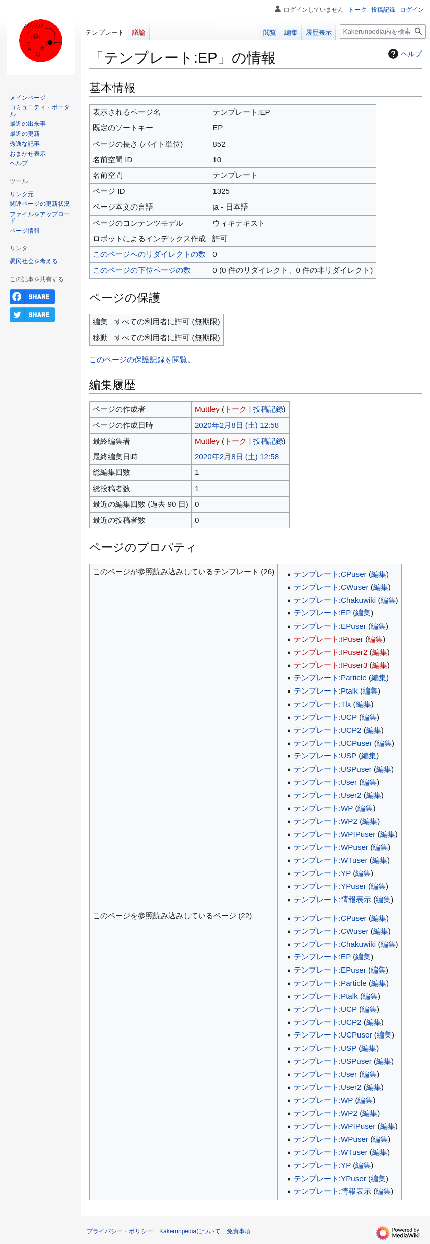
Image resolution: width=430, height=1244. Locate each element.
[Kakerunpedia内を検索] (383, 31)
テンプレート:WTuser (331, 860)
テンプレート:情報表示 (332, 899)
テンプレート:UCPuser (333, 743)
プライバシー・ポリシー (120, 1231)
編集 (378, 574)
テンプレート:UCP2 (328, 730)
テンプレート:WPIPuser (335, 834)
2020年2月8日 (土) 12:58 (237, 425)
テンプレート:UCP (325, 717)
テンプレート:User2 (328, 795)
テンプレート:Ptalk (326, 690)
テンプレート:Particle (330, 677)
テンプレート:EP (322, 612)
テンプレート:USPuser (333, 769)
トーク (235, 409)
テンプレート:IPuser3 (331, 665)
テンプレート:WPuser (331, 847)
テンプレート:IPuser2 (331, 652)
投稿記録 (268, 409)
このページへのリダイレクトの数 (149, 254)
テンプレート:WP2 (325, 821)
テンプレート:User (325, 782)
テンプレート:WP (323, 808)
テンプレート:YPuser (330, 886)
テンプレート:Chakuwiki (335, 600)
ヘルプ (404, 54)
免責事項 (239, 1231)
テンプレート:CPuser (330, 574)
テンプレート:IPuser (328, 639)
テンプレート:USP (325, 755)
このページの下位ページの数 (142, 270)
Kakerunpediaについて (190, 1231)
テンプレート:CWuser (331, 587)
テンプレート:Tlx (322, 704)
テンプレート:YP (322, 873)
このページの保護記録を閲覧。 (142, 359)
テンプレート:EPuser (330, 625)
